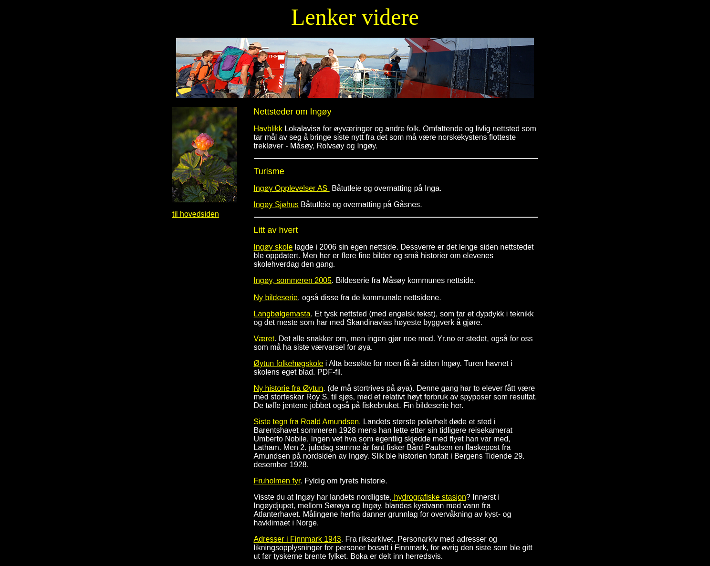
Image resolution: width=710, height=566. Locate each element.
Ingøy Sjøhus (276, 204)
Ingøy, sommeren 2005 (293, 280)
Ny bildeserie (276, 297)
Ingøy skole (273, 247)
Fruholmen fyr (277, 481)
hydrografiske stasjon (429, 497)
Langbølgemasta (282, 314)
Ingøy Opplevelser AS (292, 188)
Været (264, 339)
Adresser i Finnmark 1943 (297, 539)
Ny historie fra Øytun (289, 388)
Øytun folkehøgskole (289, 363)
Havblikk (268, 129)
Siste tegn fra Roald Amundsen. (307, 422)
